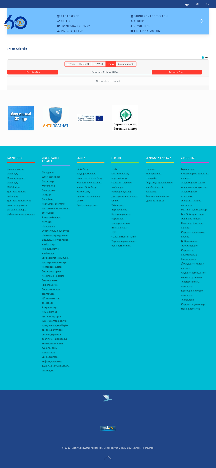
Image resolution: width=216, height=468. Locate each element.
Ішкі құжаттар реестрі (54, 321)
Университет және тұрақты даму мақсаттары (52, 348)
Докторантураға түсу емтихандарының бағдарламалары (19, 205)
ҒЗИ (113, 232)
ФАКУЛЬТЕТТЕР (70, 31)
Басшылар (48, 181)
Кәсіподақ (47, 370)
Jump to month (126, 64)
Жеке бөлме (189, 241)
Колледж (47, 221)
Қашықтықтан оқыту (88, 196)
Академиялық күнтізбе (194, 187)
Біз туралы (48, 172)
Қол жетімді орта (51, 316)
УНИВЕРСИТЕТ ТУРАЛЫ (149, 16)
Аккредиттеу (49, 307)
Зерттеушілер (119, 209)
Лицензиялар (49, 312)
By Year (71, 64)
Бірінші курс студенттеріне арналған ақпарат (194, 173)
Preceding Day (33, 72)
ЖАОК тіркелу (189, 245)
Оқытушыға (48, 190)
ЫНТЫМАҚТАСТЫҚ (145, 31)
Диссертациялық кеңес (124, 196)
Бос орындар (153, 173)
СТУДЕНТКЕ (140, 26)
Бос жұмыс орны (51, 271)
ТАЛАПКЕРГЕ (68, 16)
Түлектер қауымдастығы (56, 366)
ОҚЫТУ (64, 21)
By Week (98, 64)
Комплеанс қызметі (53, 275)
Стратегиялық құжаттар (55, 230)
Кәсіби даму (83, 191)
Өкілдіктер (48, 199)
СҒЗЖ (114, 200)
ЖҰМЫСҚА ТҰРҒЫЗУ (73, 26)
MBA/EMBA (13, 187)
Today (111, 64)
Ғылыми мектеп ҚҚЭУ (123, 236)
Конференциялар (121, 191)
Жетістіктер (48, 185)
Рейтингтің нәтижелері (194, 209)
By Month (84, 64)
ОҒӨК (80, 200)
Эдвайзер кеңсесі (191, 218)
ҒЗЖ (114, 169)
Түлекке (150, 169)
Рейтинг (46, 194)
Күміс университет (87, 205)
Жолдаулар (48, 226)
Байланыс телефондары (21, 214)
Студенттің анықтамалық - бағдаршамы (189, 255)
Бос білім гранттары (192, 214)
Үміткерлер (117, 205)
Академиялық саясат (193, 182)
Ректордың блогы (52, 266)
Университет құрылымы (55, 257)
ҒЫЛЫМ (137, 21)
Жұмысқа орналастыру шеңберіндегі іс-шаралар (159, 187)
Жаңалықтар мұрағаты (55, 235)
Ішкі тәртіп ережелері (54, 262)
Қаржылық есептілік (53, 203)
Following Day (176, 72)
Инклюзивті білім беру (89, 178)
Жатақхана (187, 299)
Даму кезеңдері (51, 176)
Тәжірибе (151, 178)
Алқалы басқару (51, 217)
